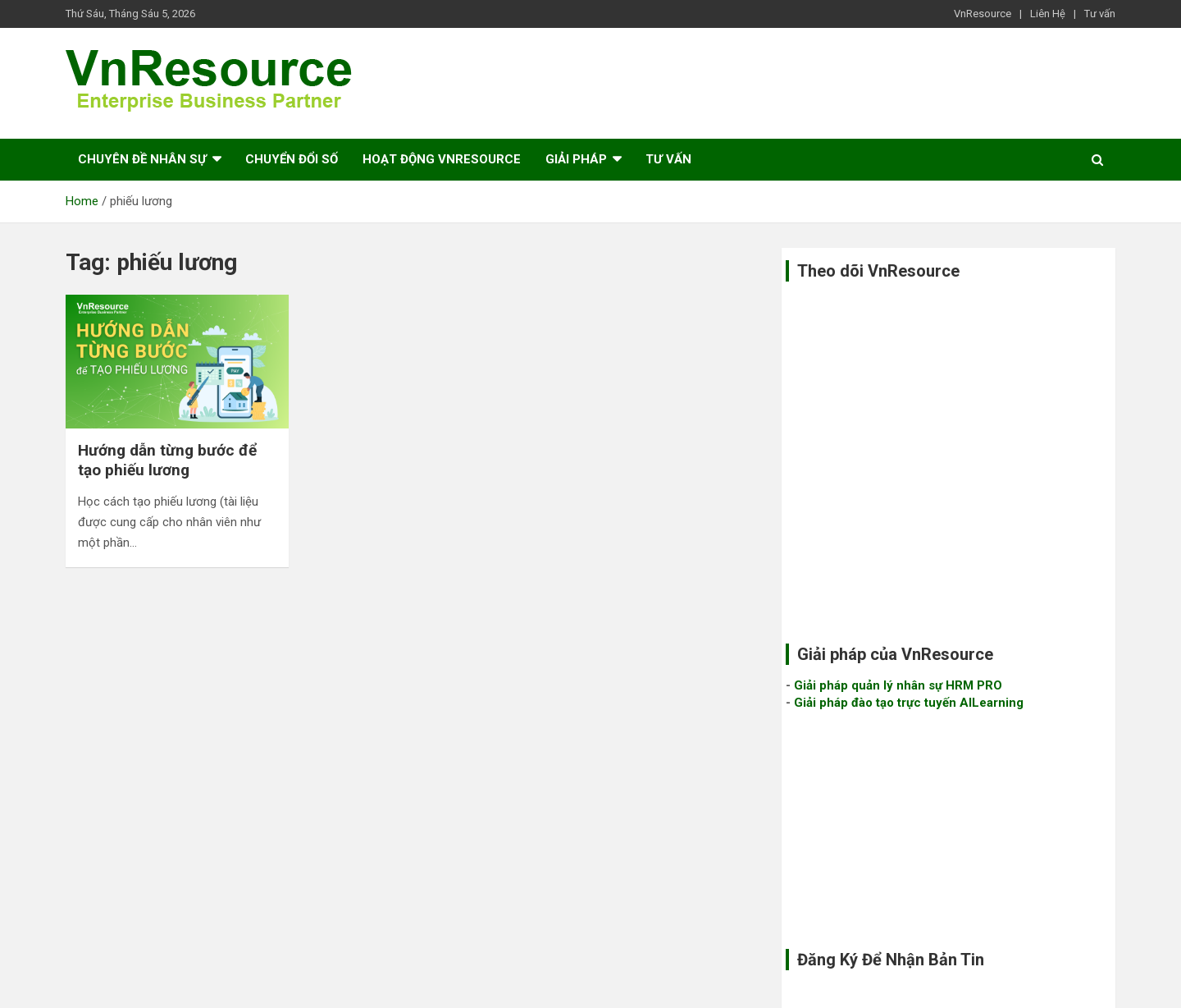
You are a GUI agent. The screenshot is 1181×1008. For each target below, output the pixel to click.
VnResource (982, 13)
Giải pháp (576, 159)
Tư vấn (1099, 13)
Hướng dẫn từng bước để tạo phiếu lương (167, 460)
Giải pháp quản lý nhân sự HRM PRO (898, 685)
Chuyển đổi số (291, 159)
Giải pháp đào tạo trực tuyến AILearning (909, 702)
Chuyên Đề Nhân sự (142, 159)
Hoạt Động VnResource (442, 159)
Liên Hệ (1047, 13)
